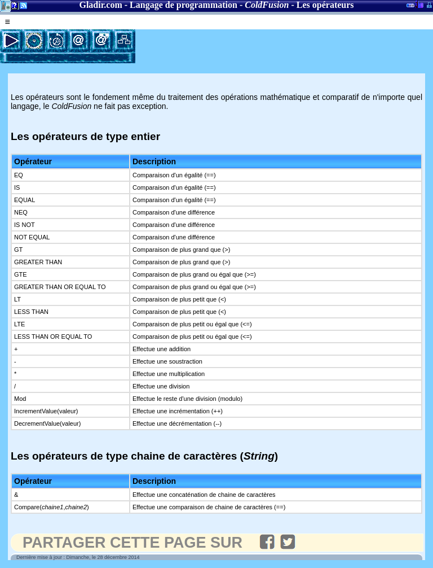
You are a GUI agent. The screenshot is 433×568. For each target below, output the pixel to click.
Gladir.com (100, 5)
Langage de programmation (183, 5)
